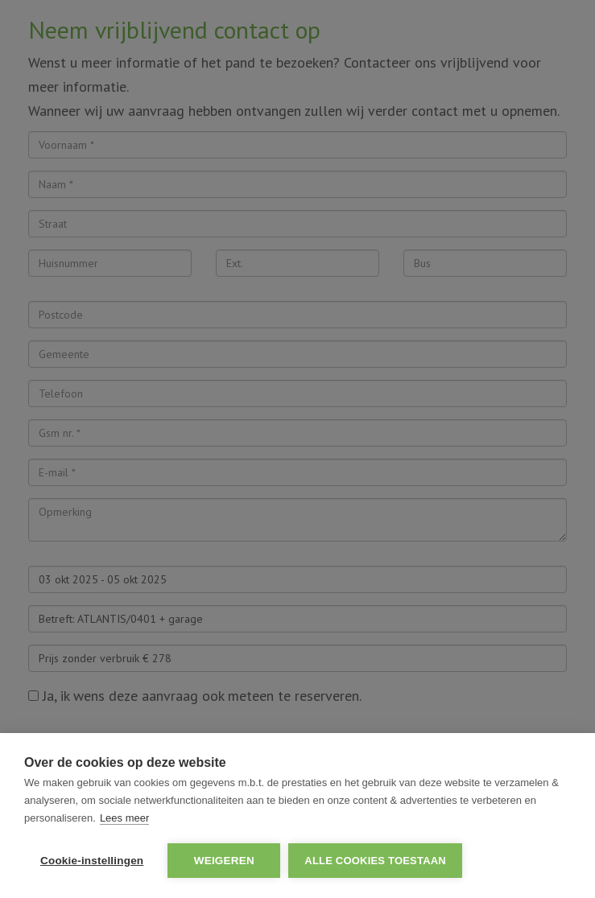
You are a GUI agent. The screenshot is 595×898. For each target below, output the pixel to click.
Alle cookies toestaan (375, 861)
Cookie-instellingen (91, 861)
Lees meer (124, 818)
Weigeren (224, 861)
